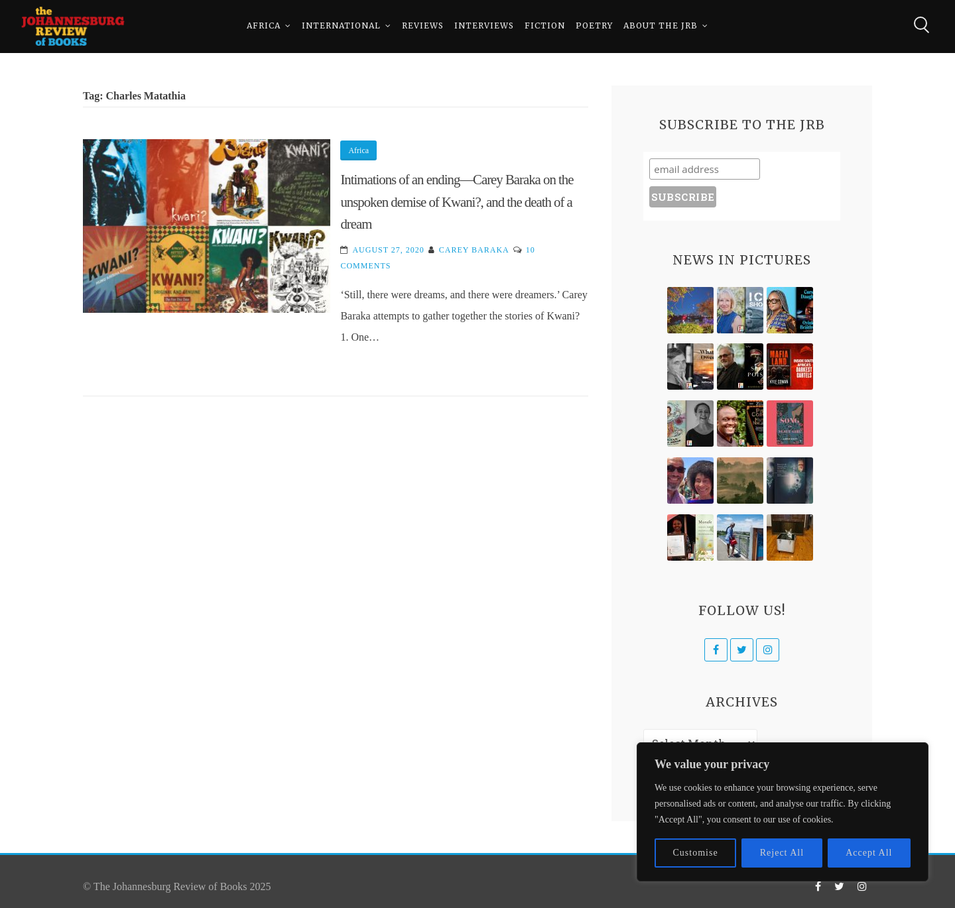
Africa (264, 26)
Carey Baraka (474, 250)
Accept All (869, 853)
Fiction (545, 26)
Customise (695, 853)
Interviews (484, 26)
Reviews (423, 26)
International (341, 26)
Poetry (594, 26)
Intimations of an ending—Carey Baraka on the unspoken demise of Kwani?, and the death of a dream (456, 201)
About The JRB (660, 26)
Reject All (782, 853)
